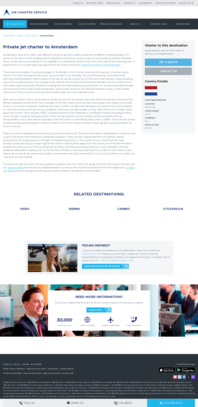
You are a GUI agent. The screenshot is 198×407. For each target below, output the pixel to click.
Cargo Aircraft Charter (51, 373)
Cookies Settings (66, 369)
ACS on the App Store (167, 370)
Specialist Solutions (111, 24)
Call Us (27, 403)
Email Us (75, 402)
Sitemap (25, 365)
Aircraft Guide (159, 24)
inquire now (126, 260)
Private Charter (39, 24)
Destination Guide (13, 35)
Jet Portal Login (95, 3)
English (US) (185, 3)
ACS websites (35, 365)
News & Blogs (113, 3)
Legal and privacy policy (36, 369)
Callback (123, 403)
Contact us (7, 365)
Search (76, 3)
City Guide (31, 35)
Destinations (183, 24)
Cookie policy (53, 369)
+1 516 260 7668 (108, 260)
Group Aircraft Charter (32, 373)
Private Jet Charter (165, 3)
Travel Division (90, 253)
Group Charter (63, 24)
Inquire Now (17, 24)
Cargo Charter (87, 24)
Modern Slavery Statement (14, 369)
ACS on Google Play (185, 370)
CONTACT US (168, 71)
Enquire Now (95, 310)
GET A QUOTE (168, 62)
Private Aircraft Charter (12, 373)
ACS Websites (145, 3)
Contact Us (129, 3)
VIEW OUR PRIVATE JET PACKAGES (102, 266)
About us (135, 24)
